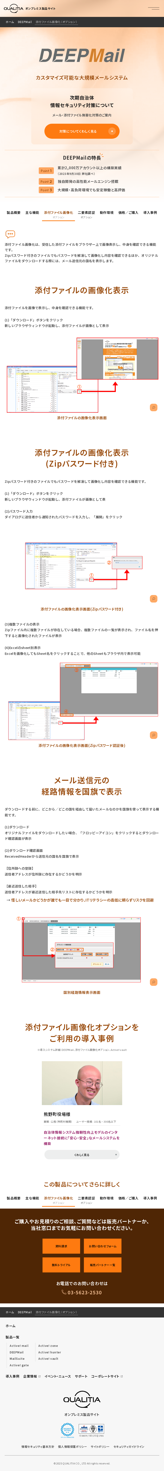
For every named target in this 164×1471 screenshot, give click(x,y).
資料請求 (61, 1246)
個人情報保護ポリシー (72, 1446)
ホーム (10, 22)
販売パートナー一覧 (102, 1265)
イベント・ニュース (58, 1376)
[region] (82, 22)
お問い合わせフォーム (103, 1246)
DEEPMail (25, 22)
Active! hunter (49, 1352)
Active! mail (19, 1346)
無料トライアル (61, 1265)
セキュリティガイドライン (128, 1446)
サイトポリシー (100, 1446)
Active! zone (48, 1346)
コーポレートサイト (107, 1376)
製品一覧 (13, 1337)
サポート (81, 1376)
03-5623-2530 (85, 1292)
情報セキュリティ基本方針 (37, 1446)
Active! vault (48, 1358)
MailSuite (17, 1358)
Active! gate (19, 1365)
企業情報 (32, 1376)
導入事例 (13, 1376)
